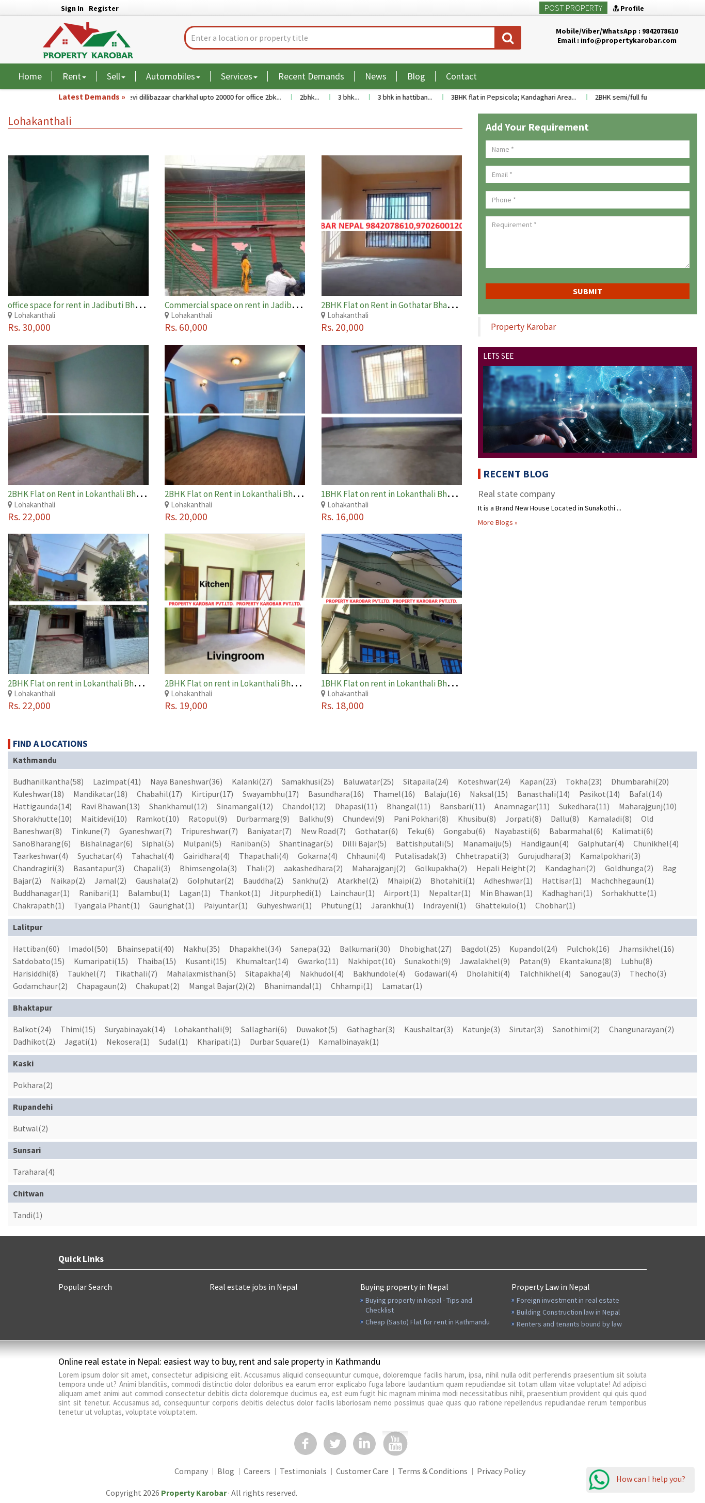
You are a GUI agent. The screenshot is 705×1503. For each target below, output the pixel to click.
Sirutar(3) (526, 1029)
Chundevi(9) (363, 818)
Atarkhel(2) (358, 880)
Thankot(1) (240, 893)
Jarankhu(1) (392, 905)
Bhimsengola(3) (208, 868)
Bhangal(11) (408, 806)
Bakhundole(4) (379, 973)
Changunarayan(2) (641, 1029)
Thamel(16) (394, 794)
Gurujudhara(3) (544, 856)
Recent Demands (311, 76)
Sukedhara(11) (584, 806)
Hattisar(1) (562, 880)
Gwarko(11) (318, 961)
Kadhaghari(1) (567, 893)
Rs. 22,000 (29, 516)
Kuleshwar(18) (38, 794)
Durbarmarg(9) (263, 818)
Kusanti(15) (206, 961)
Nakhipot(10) (371, 961)
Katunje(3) (481, 1029)
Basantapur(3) (98, 868)
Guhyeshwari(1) (284, 905)
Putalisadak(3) (420, 856)
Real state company (516, 494)
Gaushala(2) (157, 880)
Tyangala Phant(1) (107, 905)
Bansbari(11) (462, 806)
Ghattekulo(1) (500, 905)
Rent (74, 76)
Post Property (573, 8)
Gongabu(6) (464, 831)
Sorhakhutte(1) (629, 893)
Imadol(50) (88, 949)
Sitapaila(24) (425, 781)
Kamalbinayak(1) (348, 1041)
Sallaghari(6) (264, 1029)
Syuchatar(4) (99, 856)
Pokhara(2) (33, 1085)
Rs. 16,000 (342, 516)
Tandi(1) (27, 1215)
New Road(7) (323, 831)
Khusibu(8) (477, 818)
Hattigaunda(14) (42, 806)
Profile (628, 8)
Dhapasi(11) (356, 806)
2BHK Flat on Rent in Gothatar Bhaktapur (397, 305)
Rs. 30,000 (29, 327)
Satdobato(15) (39, 961)
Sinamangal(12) (245, 806)
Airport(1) (402, 893)
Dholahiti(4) (488, 973)
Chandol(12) (304, 806)
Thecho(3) (648, 973)
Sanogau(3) (600, 973)
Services (239, 76)
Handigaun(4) (545, 843)
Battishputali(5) (425, 843)
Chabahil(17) (159, 794)
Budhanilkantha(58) (48, 781)
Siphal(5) (158, 843)
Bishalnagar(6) (106, 843)
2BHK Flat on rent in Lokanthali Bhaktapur (86, 683)
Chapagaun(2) (101, 986)
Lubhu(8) (636, 961)
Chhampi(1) (352, 986)
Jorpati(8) (523, 818)
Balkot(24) (32, 1029)
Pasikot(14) (599, 794)
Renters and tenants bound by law (569, 1324)
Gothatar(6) (376, 831)
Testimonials (303, 1471)
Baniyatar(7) (269, 831)
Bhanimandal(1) (293, 986)
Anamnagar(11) (522, 806)
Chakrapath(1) (39, 905)
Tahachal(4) (153, 856)
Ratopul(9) (207, 818)
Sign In (72, 8)
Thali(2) (260, 868)
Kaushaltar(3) (428, 1029)
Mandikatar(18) (100, 794)
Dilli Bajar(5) (364, 843)
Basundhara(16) (336, 794)
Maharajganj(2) (379, 868)
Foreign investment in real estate (568, 1300)
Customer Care (362, 1471)
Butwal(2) (30, 1128)
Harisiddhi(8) (35, 973)
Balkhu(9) (316, 818)
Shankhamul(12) (178, 806)
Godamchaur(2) (40, 986)
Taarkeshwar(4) (40, 856)
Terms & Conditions (433, 1471)
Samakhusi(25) (308, 781)
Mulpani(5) (202, 843)
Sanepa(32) (310, 949)
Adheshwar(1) (508, 880)
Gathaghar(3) (371, 1029)
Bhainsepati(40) (145, 949)
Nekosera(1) (128, 1041)
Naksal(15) (489, 794)
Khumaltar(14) (262, 961)
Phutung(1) (341, 905)
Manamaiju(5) (487, 843)
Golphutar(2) (210, 880)
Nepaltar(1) (450, 893)
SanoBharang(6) (42, 843)
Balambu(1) (149, 893)
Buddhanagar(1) (41, 893)
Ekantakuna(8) (585, 961)
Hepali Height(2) (506, 868)
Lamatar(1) (402, 986)
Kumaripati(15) (101, 961)
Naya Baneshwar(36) (186, 781)
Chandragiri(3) (38, 868)
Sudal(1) (173, 1041)
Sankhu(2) (310, 880)
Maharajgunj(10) (648, 806)
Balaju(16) (442, 794)
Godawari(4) (435, 973)
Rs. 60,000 (186, 327)
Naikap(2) (68, 880)
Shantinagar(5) (306, 843)
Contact (461, 76)
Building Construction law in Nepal (568, 1312)
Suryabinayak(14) (135, 1029)
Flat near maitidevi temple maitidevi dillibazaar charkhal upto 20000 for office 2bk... (165, 97)
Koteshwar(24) (484, 781)
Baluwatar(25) (368, 781)
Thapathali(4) (264, 856)
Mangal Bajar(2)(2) (222, 986)
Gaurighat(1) (172, 905)
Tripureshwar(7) (209, 831)
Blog (416, 76)
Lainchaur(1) (352, 893)
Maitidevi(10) (104, 818)
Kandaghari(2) (570, 868)
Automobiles (173, 76)
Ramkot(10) (157, 818)
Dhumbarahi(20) (640, 781)
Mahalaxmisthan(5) (201, 973)
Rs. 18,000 (342, 705)
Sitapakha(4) (268, 973)
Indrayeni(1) (444, 905)
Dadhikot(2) (34, 1041)
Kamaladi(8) (610, 818)
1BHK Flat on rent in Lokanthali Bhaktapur (399, 494)
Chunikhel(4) (656, 843)
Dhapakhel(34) (255, 949)
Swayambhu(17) (271, 794)
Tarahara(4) (34, 1171)
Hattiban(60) (36, 949)
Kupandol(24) (533, 949)
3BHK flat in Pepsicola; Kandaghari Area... (524, 97)
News (376, 76)
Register (104, 8)
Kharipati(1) (219, 1041)
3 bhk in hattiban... (415, 97)
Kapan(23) (538, 781)
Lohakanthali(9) (203, 1029)
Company (191, 1471)
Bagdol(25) (480, 949)
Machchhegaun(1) (622, 880)
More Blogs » (498, 522)
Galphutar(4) (601, 843)
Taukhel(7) (87, 973)
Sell (116, 76)
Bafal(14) (645, 794)
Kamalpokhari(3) (610, 856)
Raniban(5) (250, 843)
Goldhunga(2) (629, 868)
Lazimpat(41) (117, 781)
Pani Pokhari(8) (421, 818)
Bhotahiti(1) (452, 880)
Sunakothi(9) (428, 961)
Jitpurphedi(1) (295, 893)
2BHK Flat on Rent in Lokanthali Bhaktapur (87, 494)
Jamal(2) (110, 880)
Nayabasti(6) (517, 831)
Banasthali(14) (543, 794)
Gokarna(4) (318, 856)
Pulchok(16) (588, 949)
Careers (257, 1471)
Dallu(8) (565, 818)
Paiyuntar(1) (226, 905)
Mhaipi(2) (404, 880)
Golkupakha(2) (441, 868)
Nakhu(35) (201, 949)
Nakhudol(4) (322, 973)
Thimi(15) (77, 1029)
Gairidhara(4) (206, 856)
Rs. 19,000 (186, 705)
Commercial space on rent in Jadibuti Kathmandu (256, 305)
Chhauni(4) (366, 856)
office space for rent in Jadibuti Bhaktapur (86, 305)
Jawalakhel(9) (485, 961)
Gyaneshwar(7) (145, 831)
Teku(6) (420, 831)
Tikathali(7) (136, 973)
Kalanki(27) (252, 781)
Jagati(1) (81, 1041)
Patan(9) (534, 961)
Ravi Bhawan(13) (110, 806)
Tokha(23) (584, 781)
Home (30, 76)
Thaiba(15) (156, 961)
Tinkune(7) (90, 831)
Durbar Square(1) (279, 1041)
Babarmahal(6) (576, 831)
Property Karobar (523, 326)
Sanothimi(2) (576, 1029)
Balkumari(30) (365, 949)
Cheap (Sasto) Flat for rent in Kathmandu (427, 1321)
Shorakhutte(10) (42, 818)
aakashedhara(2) (313, 868)
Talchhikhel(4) (545, 973)
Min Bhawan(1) (506, 893)
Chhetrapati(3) (482, 856)
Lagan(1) (195, 893)
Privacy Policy (501, 1471)
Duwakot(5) (317, 1029)
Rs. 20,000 (342, 327)
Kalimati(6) (632, 831)
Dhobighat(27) (425, 949)
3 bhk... (359, 97)
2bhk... (320, 97)
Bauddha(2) (263, 880)
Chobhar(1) (555, 905)
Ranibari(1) (99, 893)
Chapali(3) (152, 868)
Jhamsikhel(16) (646, 949)
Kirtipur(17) (212, 794)
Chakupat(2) (158, 986)
